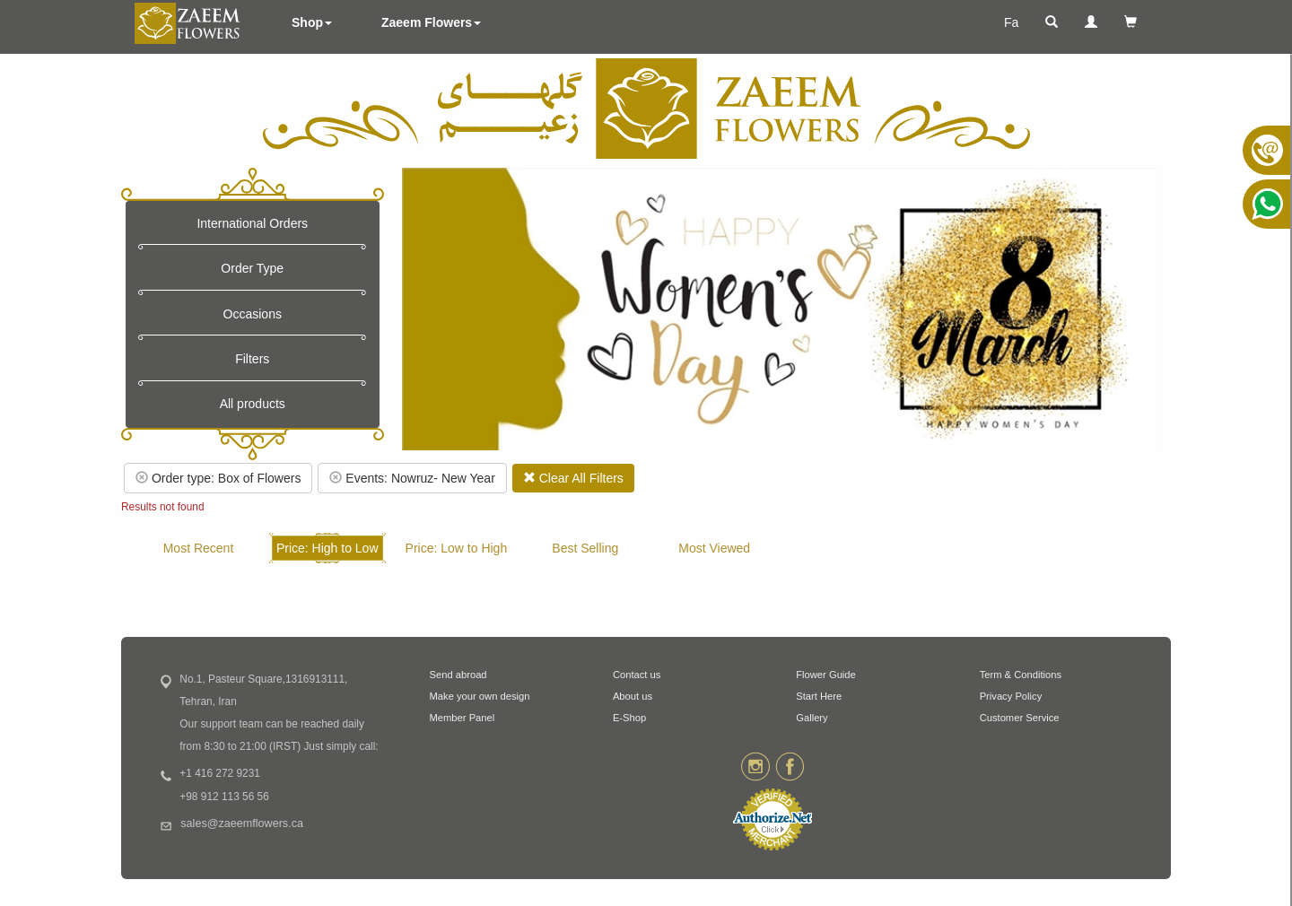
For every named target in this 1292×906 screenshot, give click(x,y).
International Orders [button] (252, 223)
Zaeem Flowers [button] (431, 22)
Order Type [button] (252, 268)
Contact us (636, 674)
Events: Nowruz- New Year (411, 478)
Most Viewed (714, 548)
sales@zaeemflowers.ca (241, 823)
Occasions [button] (252, 314)
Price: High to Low (327, 548)
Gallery (811, 717)
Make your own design (480, 696)
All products (252, 403)
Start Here (819, 696)
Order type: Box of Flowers (218, 478)
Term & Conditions (1020, 674)
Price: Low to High (457, 548)
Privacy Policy (1011, 696)
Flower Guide (826, 674)
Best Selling (585, 548)
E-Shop (629, 717)
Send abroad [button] (458, 674)
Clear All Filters (573, 478)
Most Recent (198, 548)
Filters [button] (252, 359)
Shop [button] (312, 22)
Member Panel (462, 717)
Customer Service (1020, 717)
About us (632, 696)
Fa (1011, 22)
